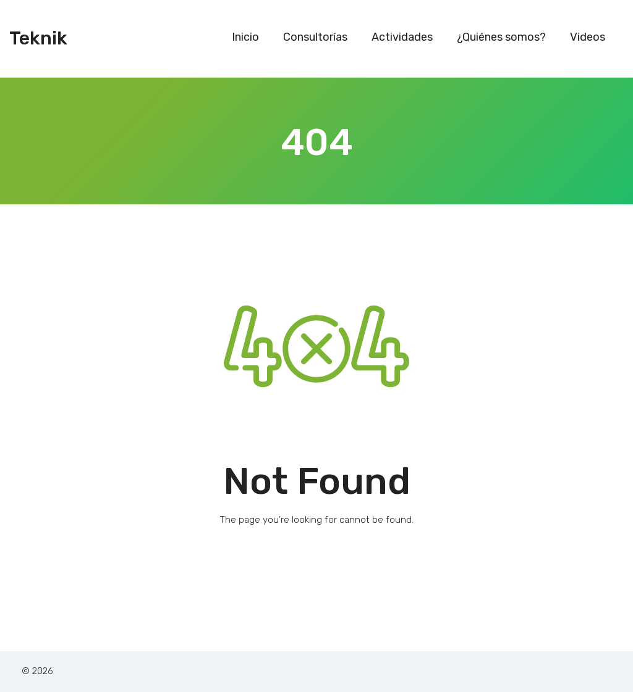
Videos (587, 37)
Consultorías (315, 37)
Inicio (245, 37)
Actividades (402, 37)
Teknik (38, 38)
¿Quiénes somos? (501, 37)
